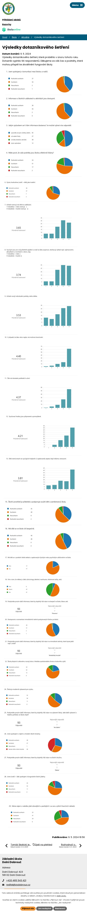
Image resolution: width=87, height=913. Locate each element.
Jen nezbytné (44, 908)
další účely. (61, 896)
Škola (14, 37)
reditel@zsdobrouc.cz (18, 884)
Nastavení (60, 908)
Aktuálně (25, 37)
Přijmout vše (28, 908)
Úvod (4, 37)
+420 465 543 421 (16, 880)
